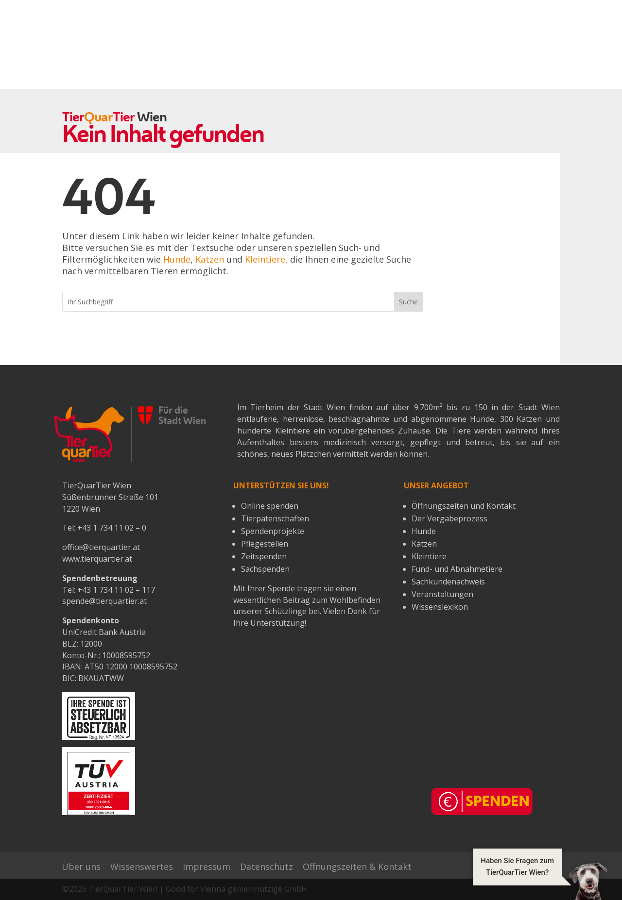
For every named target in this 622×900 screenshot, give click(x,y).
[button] (540, 880)
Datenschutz (266, 866)
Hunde (176, 259)
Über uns (81, 866)
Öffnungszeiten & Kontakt (357, 866)
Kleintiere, (266, 259)
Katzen (209, 259)
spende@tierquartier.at (104, 601)
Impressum (206, 866)
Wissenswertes (141, 866)
